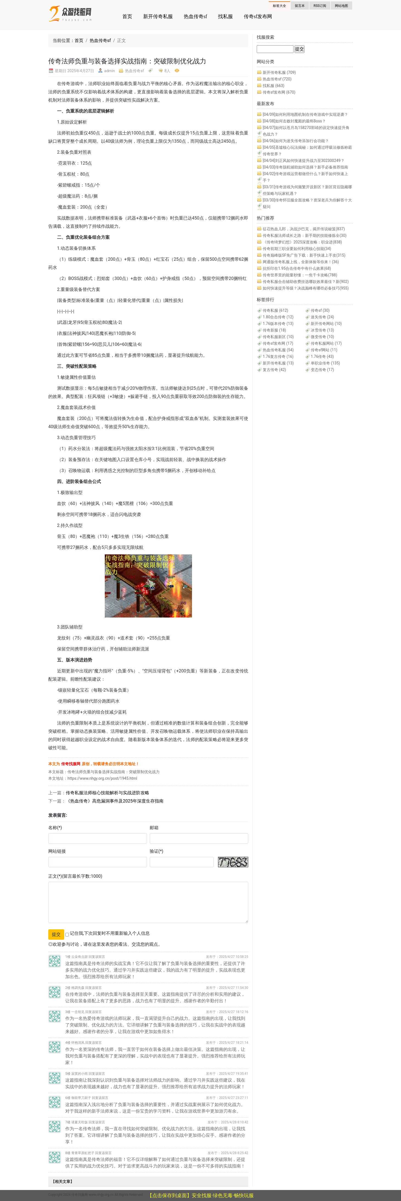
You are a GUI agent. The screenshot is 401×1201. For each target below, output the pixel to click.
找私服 (225, 16)
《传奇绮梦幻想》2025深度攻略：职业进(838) (302, 242)
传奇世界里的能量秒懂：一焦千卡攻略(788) (300, 275)
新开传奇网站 (326, 323)
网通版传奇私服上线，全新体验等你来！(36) (301, 262)
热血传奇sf (195, 16)
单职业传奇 (325, 363)
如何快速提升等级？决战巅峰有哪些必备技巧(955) (306, 288)
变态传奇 (322, 369)
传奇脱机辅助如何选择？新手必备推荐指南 (305, 167)
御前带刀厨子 (81, 1098)
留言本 (300, 6)
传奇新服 (274, 330)
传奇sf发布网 (258, 16)
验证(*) (156, 851)
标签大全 (279, 6)
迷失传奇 (322, 317)
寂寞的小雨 (79, 1074)
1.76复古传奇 (278, 356)
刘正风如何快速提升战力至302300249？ (303, 160)
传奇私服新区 (278, 337)
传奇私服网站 (326, 343)
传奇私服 (275, 310)
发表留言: (57, 815)
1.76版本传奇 (278, 323)
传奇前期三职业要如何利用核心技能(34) (297, 248)
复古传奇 (274, 369)
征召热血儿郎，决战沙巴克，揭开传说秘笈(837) (304, 229)
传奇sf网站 (324, 350)
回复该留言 (97, 957)
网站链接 (57, 851)
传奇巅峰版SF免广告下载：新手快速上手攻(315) (304, 255)
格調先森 (77, 988)
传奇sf (320, 310)
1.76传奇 (322, 356)
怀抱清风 (77, 1043)
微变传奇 (322, 337)
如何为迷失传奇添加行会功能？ (296, 141)
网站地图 (341, 6)
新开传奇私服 (158, 16)
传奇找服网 (70, 764)
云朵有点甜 (79, 957)
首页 (127, 16)
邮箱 (154, 827)
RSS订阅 (320, 6)
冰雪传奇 (322, 330)
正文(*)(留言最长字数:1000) (75, 876)
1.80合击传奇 (278, 317)
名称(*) (55, 827)
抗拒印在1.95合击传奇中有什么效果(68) (297, 268)
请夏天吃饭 (79, 1122)
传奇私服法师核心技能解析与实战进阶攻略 (107, 792)
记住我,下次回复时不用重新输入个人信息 (110, 933)
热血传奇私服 (278, 350)
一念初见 (77, 1012)
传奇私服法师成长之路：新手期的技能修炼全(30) (304, 235)
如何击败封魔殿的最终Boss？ (294, 121)
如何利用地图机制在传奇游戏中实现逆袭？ (305, 114)
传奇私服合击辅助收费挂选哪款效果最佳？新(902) (306, 281)
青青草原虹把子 (82, 1153)
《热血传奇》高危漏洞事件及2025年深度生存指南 (114, 801)
